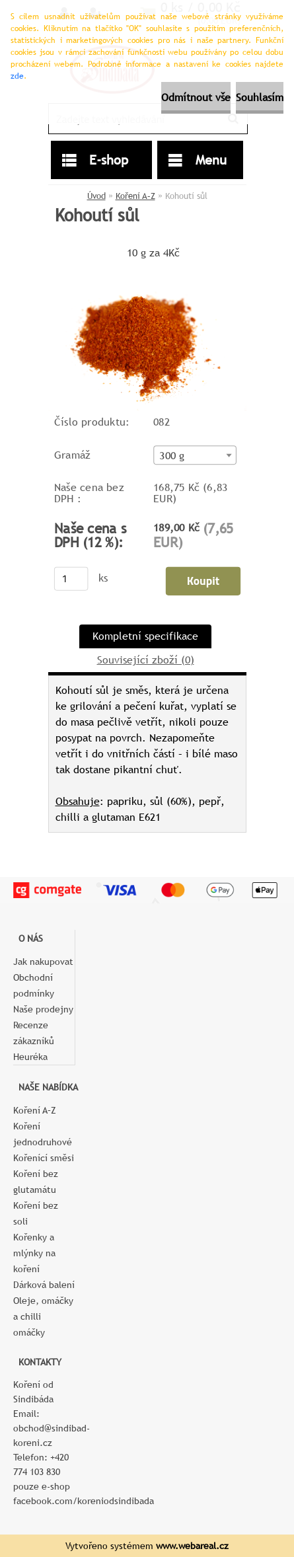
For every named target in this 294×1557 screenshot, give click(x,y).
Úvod (96, 196)
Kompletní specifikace (145, 636)
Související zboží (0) (145, 660)
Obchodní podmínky (33, 985)
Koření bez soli (35, 1213)
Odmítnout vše (196, 97)
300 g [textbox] (171, 455)
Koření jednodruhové (42, 1134)
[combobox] (194, 455)
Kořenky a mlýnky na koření (34, 1253)
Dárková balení (44, 1284)
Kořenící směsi (43, 1158)
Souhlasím (259, 97)
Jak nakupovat (43, 961)
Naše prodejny (43, 1009)
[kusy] (71, 579)
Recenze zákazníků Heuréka (33, 1041)
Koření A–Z (135, 196)
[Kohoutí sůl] (147, 267)
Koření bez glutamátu (35, 1181)
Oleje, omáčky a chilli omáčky (43, 1316)
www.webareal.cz (192, 1545)
